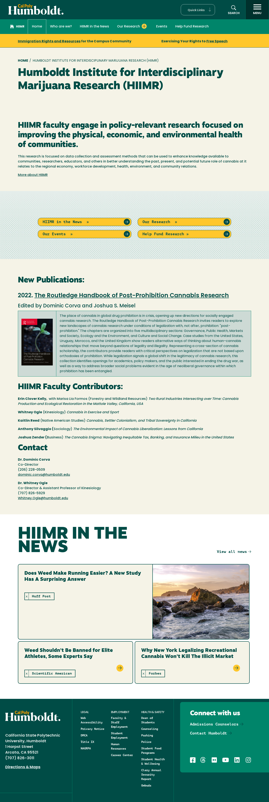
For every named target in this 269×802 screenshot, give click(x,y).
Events (161, 26)
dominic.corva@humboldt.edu (44, 475)
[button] (198, 9)
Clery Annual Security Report (151, 774)
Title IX (87, 742)
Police (146, 742)
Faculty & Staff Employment (119, 722)
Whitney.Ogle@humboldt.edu (43, 498)
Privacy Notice (92, 729)
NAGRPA (86, 748)
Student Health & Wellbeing (153, 761)
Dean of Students (148, 720)
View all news (232, 551)
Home (37, 26)
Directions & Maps (22, 767)
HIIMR (17, 27)
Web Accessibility (92, 720)
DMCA (84, 735)
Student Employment (119, 735)
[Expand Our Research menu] (144, 26)
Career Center (122, 755)
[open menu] (257, 9)
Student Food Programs (151, 750)
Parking (147, 735)
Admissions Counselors (214, 724)
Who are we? (61, 26)
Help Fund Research (192, 26)
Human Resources (118, 746)
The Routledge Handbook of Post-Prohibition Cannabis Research (131, 296)
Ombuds (146, 785)
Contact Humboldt (208, 733)
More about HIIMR (33, 175)
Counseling (149, 729)
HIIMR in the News (94, 26)
